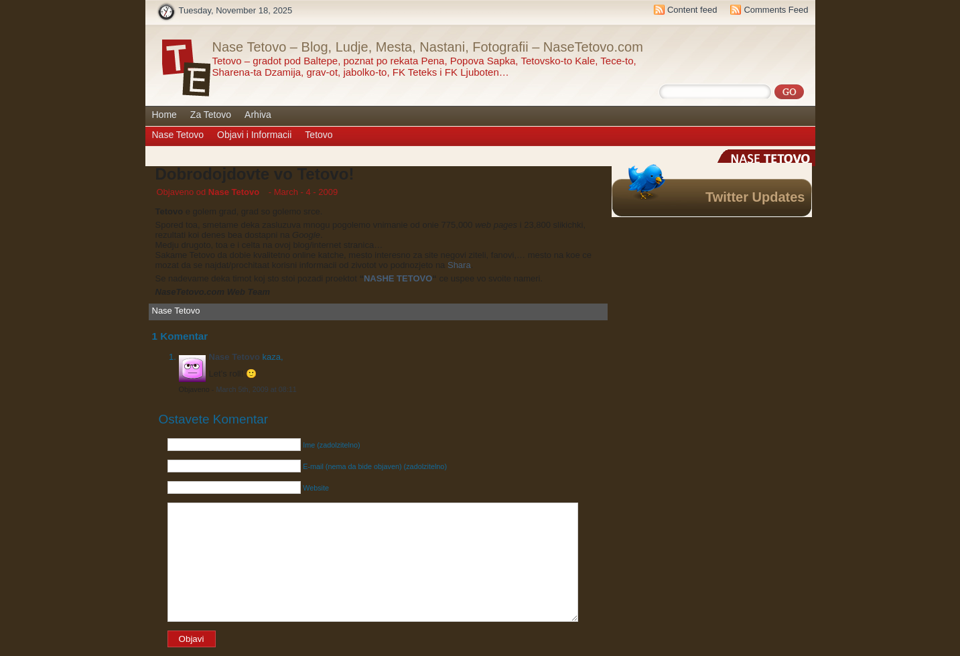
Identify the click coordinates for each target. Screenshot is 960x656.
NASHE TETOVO (398, 278)
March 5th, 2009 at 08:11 (256, 389)
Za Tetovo (210, 114)
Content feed (692, 10)
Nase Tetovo (178, 134)
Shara (459, 265)
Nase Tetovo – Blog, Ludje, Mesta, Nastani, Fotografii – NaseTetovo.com (427, 47)
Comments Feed (776, 10)
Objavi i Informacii (254, 134)
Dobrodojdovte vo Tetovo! (254, 174)
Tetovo (318, 134)
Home (164, 114)
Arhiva (258, 114)
